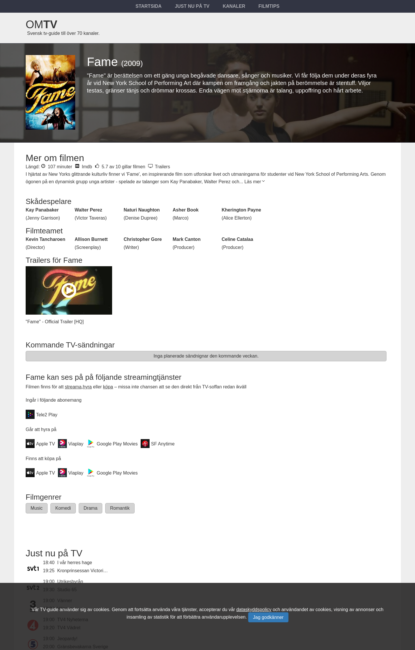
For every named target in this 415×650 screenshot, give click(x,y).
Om (41, 24)
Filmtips (269, 6)
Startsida (148, 6)
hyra (87, 386)
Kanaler (234, 6)
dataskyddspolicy (253, 609)
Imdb (83, 166)
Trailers (159, 166)
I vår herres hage (74, 562)
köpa (108, 386)
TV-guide (49, 609)
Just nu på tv (192, 6)
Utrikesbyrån (70, 581)
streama (73, 386)
